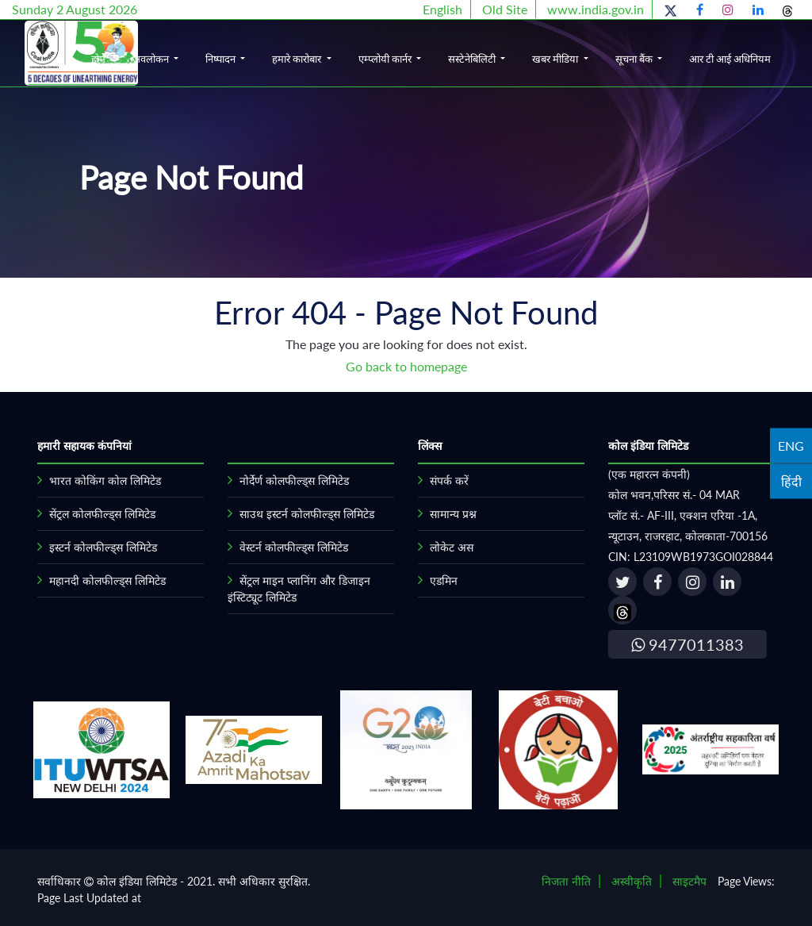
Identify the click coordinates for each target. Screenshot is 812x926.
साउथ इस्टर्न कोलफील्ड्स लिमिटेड (306, 514)
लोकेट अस (451, 547)
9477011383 (687, 644)
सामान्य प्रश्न (453, 514)
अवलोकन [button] (151, 58)
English (442, 9)
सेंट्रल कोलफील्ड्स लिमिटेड (102, 514)
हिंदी (791, 480)
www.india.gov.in (595, 9)
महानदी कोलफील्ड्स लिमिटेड (107, 580)
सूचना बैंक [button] (635, 58)
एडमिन (444, 580)
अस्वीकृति (631, 881)
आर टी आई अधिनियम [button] (730, 58)
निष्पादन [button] (221, 58)
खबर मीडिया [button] (556, 58)
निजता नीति (566, 881)
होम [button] (98, 58)
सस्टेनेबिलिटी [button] (473, 58)
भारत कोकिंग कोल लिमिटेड (105, 480)
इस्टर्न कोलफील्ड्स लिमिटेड (103, 547)
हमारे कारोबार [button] (298, 58)
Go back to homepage (406, 366)
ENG (791, 444)
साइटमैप (689, 881)
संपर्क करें (449, 480)
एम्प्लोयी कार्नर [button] (386, 58)
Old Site (504, 9)
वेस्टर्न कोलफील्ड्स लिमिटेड (293, 547)
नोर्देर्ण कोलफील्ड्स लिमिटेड (294, 480)
